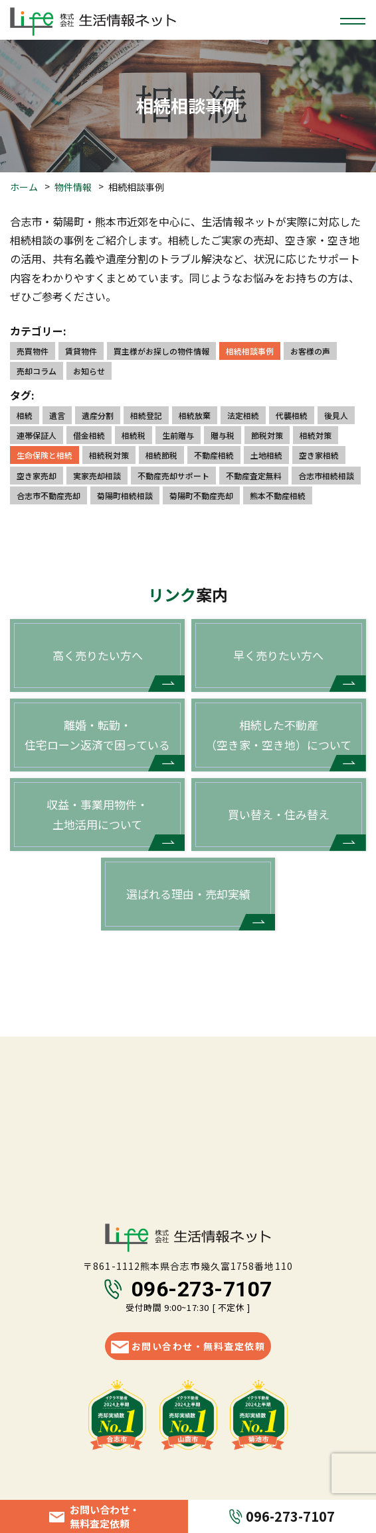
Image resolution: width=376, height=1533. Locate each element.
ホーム (24, 187)
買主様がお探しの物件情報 (161, 351)
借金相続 (89, 435)
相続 (25, 415)
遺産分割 (98, 415)
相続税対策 (109, 455)
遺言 (57, 415)
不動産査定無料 (254, 475)
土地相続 (266, 455)
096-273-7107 (202, 1289)
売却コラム (36, 370)
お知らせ (89, 370)
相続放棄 (195, 415)
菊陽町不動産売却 (201, 495)
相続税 (133, 435)
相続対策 (315, 435)
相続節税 (161, 455)
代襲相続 (292, 415)
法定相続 (243, 415)
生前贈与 (178, 435)
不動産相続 (214, 455)
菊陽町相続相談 (125, 495)
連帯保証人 (36, 435)
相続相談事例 (250, 351)
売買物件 (32, 351)
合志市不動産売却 (48, 495)
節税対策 (267, 435)
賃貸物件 (81, 351)
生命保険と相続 (44, 455)
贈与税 (223, 435)
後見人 (336, 415)
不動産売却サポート (173, 475)
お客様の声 (310, 351)
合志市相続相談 (326, 475)
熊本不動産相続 (278, 495)
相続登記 (146, 415)
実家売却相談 (97, 475)
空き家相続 (319, 455)
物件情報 (73, 187)
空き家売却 (36, 475)
